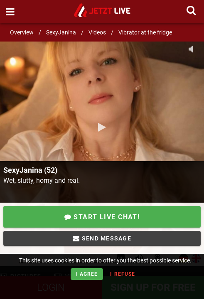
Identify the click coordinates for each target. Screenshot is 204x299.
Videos (97, 32)
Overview (22, 32)
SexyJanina (61, 32)
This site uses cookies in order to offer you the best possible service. (105, 260)
